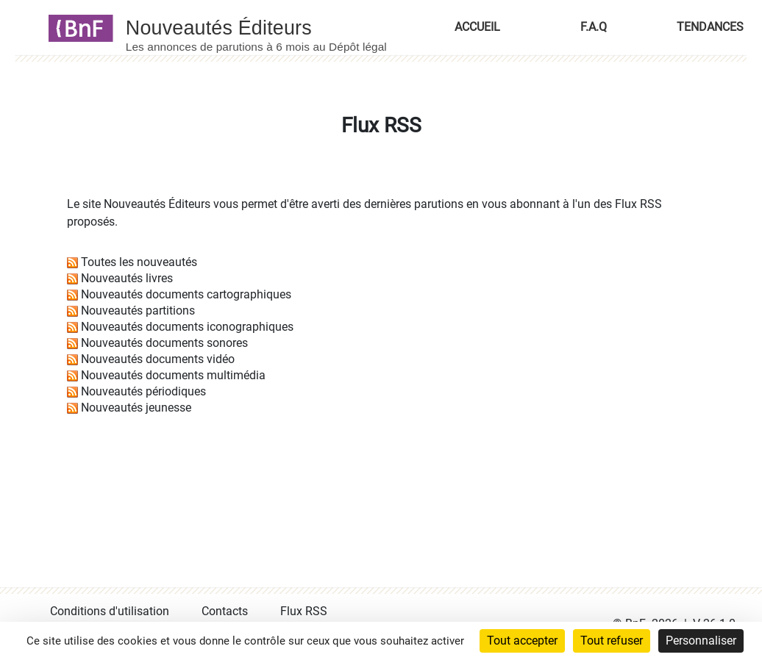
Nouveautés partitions (138, 311)
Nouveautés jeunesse (136, 408)
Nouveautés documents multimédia (173, 375)
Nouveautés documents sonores (164, 343)
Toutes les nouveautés (139, 262)
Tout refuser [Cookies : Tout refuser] (611, 641)
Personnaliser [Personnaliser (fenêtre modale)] (701, 641)
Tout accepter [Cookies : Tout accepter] (522, 641)
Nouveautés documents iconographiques (187, 327)
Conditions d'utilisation (109, 611)
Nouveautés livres (127, 278)
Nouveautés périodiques (143, 391)
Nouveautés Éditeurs (157, 204)
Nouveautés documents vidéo (158, 359)
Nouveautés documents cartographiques (186, 294)
